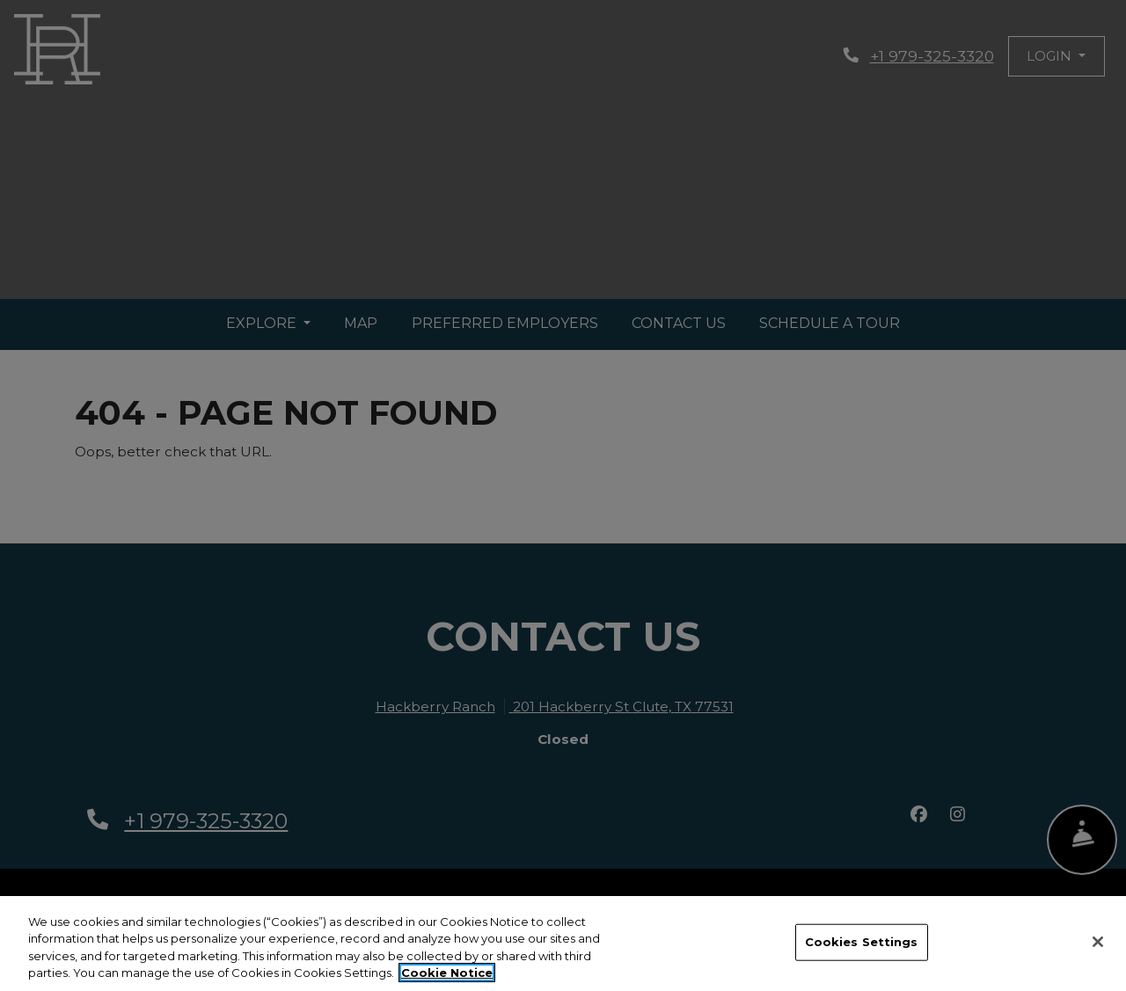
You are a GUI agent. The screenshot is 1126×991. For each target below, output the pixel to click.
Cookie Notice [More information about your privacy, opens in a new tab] (447, 974)
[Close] (1097, 943)
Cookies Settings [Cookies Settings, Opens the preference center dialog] (861, 943)
